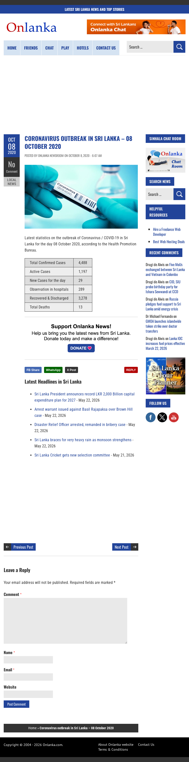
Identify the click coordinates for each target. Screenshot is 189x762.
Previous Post (23, 547)
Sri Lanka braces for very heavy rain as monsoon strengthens (82, 440)
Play (65, 48)
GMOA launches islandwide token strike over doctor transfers (163, 326)
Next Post (121, 547)
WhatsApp (53, 370)
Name (9, 652)
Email (9, 670)
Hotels (83, 48)
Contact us (106, 48)
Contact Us (146, 744)
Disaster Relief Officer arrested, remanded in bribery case (80, 424)
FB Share (33, 370)
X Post (71, 370)
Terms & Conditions (113, 749)
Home (11, 48)
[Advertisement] (94, 94)
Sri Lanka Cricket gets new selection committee (72, 455)
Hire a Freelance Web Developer (167, 231)
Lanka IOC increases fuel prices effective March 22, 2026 (165, 343)
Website (10, 687)
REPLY (131, 370)
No (11, 164)
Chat (49, 48)
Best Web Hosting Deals (169, 241)
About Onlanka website (115, 744)
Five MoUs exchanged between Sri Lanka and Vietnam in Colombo (165, 269)
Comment (11, 171)
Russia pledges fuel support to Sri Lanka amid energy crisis (163, 303)
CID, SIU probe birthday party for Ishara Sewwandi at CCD (163, 286)
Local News (11, 182)
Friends (31, 48)
